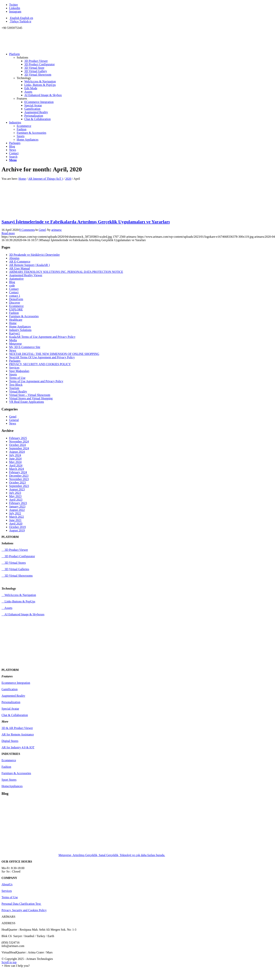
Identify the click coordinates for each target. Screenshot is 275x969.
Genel (42, 229)
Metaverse (15, 343)
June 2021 (15, 520)
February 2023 (18, 503)
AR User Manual (19, 268)
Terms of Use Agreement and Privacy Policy (36, 381)
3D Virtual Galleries (15, 569)
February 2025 (18, 438)
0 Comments (27, 229)
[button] (16, 965)
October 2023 (17, 482)
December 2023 (18, 475)
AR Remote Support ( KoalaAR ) (29, 265)
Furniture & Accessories (31, 132)
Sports (20, 136)
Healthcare (15, 319)
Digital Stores (10, 741)
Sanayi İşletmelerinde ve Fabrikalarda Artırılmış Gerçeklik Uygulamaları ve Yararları (86, 221)
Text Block (15, 384)
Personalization (11, 702)
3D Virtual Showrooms (17, 575)
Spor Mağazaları (19, 371)
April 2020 (15, 523)
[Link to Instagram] (15, 11)
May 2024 (15, 462)
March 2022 (16, 516)
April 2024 (15, 465)
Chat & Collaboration (15, 715)
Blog (12, 282)
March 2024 (16, 468)
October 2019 (17, 527)
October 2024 (17, 444)
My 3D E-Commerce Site (24, 347)
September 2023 (19, 486)
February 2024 (18, 472)
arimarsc (56, 229)
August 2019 (17, 530)
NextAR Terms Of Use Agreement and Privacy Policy (42, 357)
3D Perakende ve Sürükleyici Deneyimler (34, 254)
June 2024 (15, 458)
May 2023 (15, 496)
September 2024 (19, 448)
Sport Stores (9, 779)
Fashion (21, 129)
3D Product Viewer (15, 549)
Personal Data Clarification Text (21, 903)
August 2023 (17, 489)
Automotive (16, 278)
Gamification (9, 689)
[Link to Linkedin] (14, 8)
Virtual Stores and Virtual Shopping (31, 398)
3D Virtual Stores (14, 562)
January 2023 (17, 506)
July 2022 (15, 513)
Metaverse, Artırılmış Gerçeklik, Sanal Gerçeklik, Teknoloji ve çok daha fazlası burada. (83, 855)
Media (13, 340)
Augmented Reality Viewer (25, 275)
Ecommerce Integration (16, 682)
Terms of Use (17, 377)
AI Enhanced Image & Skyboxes (23, 614)
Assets (7, 608)
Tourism (14, 388)
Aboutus (14, 258)
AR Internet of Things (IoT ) (45, 178)
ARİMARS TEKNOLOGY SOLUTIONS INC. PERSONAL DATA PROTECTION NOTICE (66, 271)
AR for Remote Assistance (18, 734)
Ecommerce (24, 125)
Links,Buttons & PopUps (18, 601)
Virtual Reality (18, 391)
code (12, 285)
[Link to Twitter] (13, 4)
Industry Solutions (20, 330)
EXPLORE (16, 309)
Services (14, 367)
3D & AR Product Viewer (17, 728)
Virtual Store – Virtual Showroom (29, 395)
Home (22, 178)
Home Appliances (27, 139)
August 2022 (17, 509)
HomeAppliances (12, 786)
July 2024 (15, 455)
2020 (68, 178)
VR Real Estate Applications (26, 401)
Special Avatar (10, 708)
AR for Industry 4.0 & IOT (18, 747)
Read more (8, 233)
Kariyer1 (14, 333)
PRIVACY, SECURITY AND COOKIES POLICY (40, 364)
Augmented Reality (13, 695)
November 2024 (19, 441)
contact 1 (14, 295)
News (12, 350)
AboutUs (7, 884)
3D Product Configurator (18, 556)
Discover (14, 302)
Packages (15, 360)
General (14, 420)
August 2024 (17, 451)
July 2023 (15, 492)
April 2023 (15, 499)
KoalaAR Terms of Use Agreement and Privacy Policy (42, 336)
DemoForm (16, 299)
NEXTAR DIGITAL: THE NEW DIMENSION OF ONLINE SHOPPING (54, 353)
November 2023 (19, 479)
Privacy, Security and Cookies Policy (24, 910)
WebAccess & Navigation (19, 595)
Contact (14, 289)
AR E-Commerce (19, 261)
